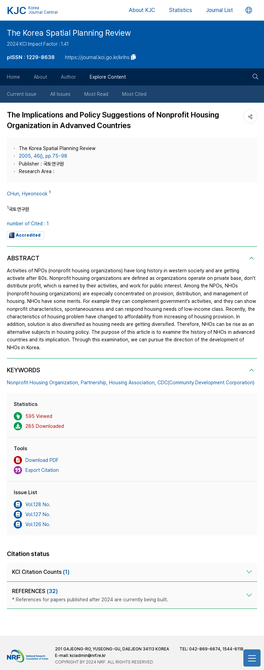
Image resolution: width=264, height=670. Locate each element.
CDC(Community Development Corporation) (205, 382)
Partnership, (94, 382)
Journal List (219, 10)
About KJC (142, 10)
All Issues (60, 94)
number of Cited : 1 (28, 223)
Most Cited (134, 94)
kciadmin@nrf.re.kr (88, 655)
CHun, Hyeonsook (27, 193)
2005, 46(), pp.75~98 (43, 156)
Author (68, 77)
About (40, 77)
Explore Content (108, 77)
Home (13, 77)
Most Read (96, 94)
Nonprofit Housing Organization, (43, 382)
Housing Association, (132, 382)
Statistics (180, 10)
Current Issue (21, 94)
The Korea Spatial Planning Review (69, 33)
